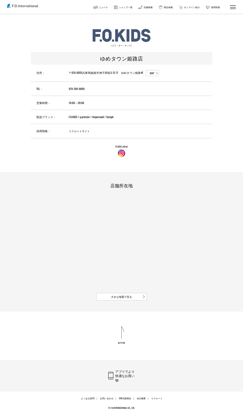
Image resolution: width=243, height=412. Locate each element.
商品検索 (168, 7)
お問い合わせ (107, 396)
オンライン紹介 (192, 7)
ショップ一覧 (126, 7)
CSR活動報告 (125, 396)
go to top (121, 342)
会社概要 (140, 396)
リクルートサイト (80, 131)
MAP (152, 73)
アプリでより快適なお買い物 (126, 376)
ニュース (103, 7)
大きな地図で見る (121, 296)
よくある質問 (88, 396)
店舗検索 (148, 7)
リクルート (155, 396)
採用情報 (215, 7)
